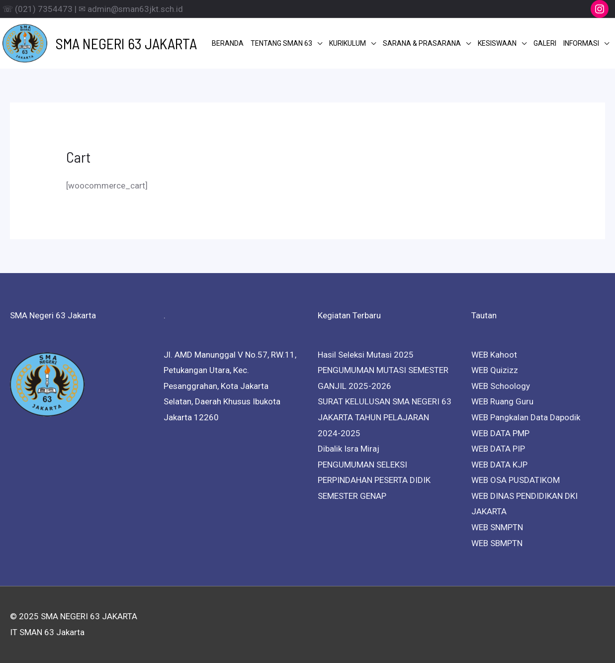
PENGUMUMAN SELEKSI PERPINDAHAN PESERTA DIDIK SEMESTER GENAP (374, 480)
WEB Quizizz (494, 370)
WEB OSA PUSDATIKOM (515, 480)
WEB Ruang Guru (502, 401)
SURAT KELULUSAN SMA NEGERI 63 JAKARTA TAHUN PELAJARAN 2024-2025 (384, 417)
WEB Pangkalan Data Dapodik (525, 417)
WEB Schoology (500, 386)
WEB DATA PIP (498, 449)
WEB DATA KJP (499, 465)
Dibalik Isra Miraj (348, 449)
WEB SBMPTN (497, 543)
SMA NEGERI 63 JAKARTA (126, 43)
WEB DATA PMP (500, 433)
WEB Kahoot (494, 355)
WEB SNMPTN (497, 527)
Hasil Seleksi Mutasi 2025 (366, 355)
